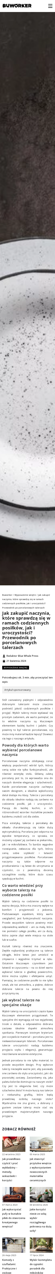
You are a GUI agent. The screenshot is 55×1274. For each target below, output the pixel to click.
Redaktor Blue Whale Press (22, 656)
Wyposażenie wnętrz (15, 667)
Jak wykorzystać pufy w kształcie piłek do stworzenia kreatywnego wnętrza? (13, 1218)
